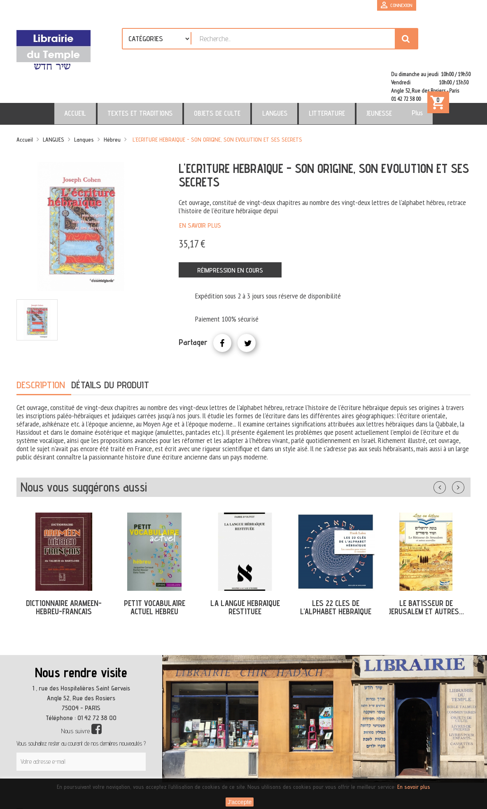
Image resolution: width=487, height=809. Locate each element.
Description (40, 351)
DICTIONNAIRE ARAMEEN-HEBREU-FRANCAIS (64, 574)
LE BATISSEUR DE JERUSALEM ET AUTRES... (426, 574)
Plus (382, 79)
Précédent (448, 452)
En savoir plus (200, 192)
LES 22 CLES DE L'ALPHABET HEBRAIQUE (335, 574)
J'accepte (240, 802)
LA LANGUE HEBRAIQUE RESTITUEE (245, 574)
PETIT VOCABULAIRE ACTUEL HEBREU (154, 574)
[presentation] (95, 757)
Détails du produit (110, 351)
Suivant (464, 452)
